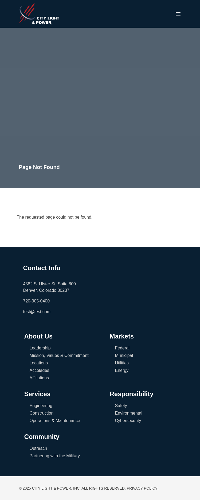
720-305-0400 (36, 301)
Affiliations (39, 378)
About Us (38, 336)
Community (42, 436)
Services (37, 393)
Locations (39, 363)
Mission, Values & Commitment (59, 355)
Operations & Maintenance (55, 420)
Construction (42, 413)
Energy (122, 370)
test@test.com (37, 311)
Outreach (38, 448)
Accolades (39, 370)
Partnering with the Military (55, 456)
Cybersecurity (128, 420)
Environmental (128, 413)
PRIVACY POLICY (142, 488)
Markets (122, 336)
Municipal (124, 355)
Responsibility (132, 393)
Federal (122, 348)
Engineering (41, 405)
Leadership (40, 348)
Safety (121, 405)
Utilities (122, 363)
